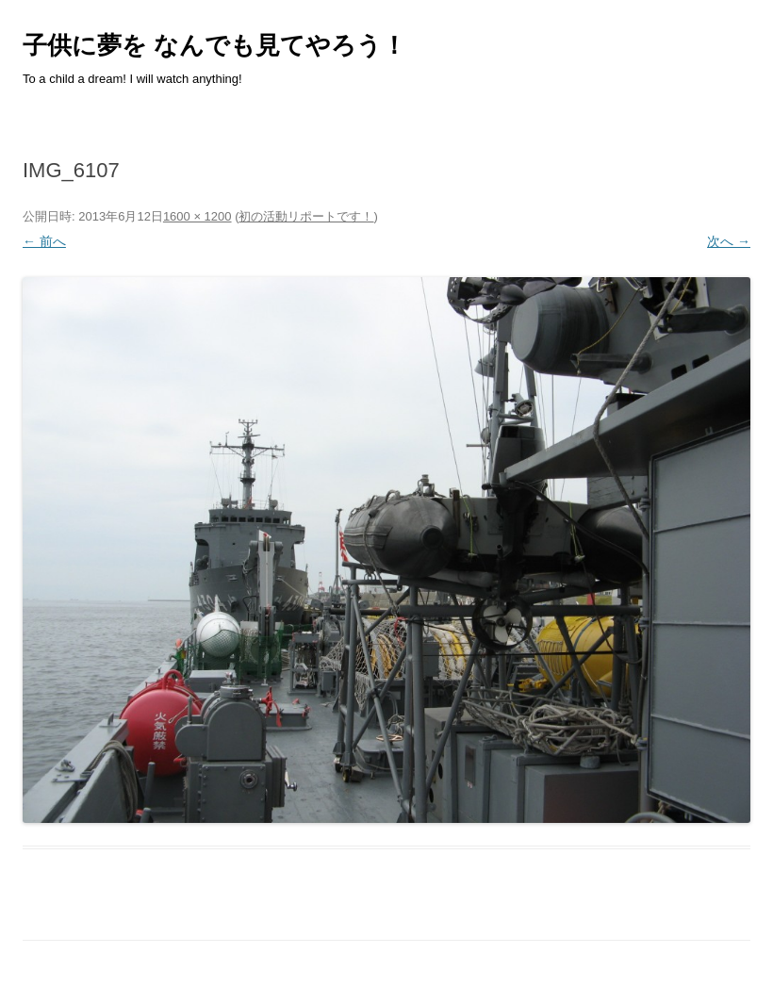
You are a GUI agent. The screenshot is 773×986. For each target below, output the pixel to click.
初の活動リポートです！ (305, 216)
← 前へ (44, 241)
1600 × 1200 (197, 216)
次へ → (728, 241)
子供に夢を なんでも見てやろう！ (214, 45)
